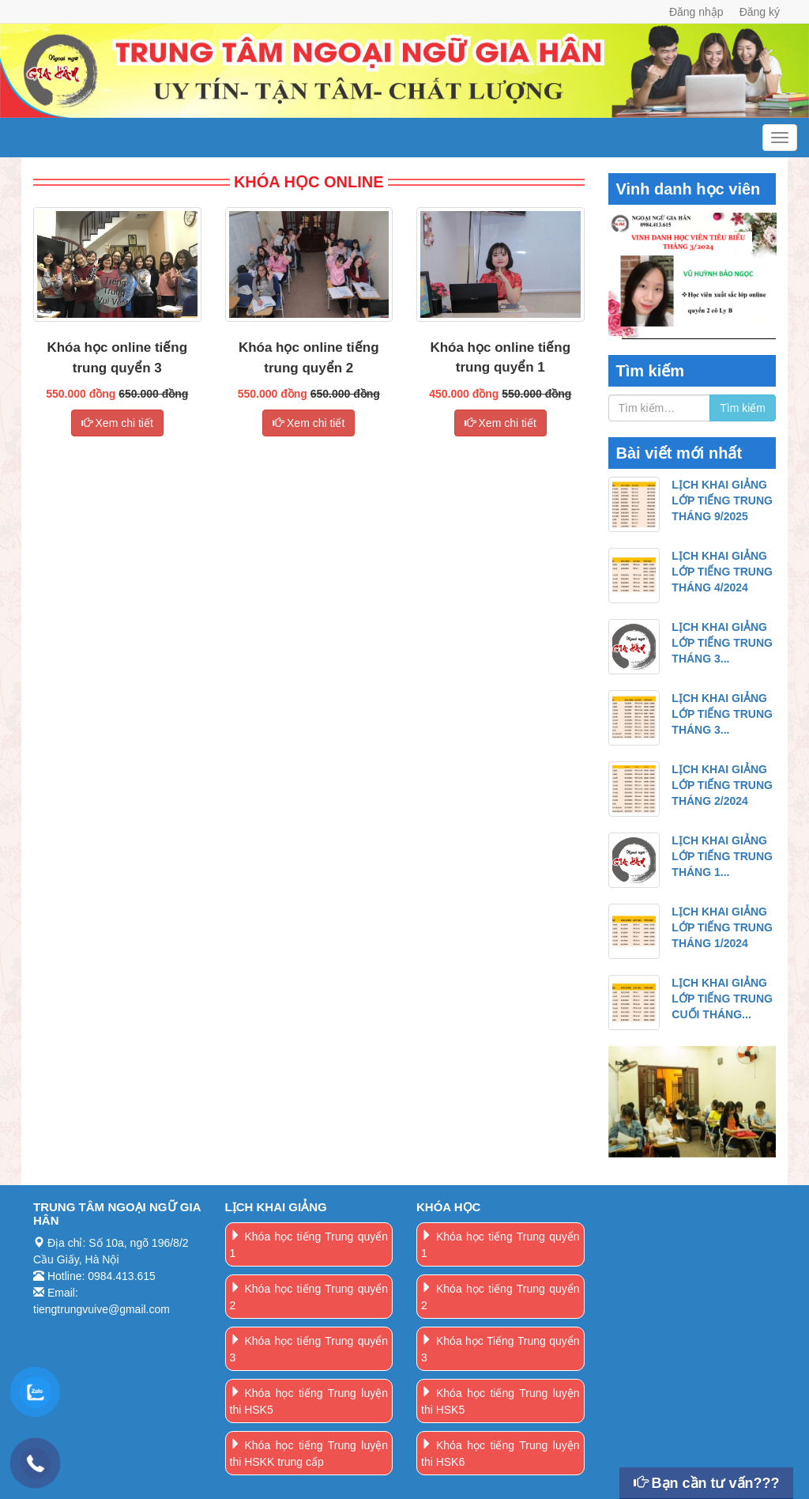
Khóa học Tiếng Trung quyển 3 (500, 1349)
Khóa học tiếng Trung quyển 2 (309, 1297)
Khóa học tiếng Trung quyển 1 (309, 1244)
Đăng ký (759, 12)
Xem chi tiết (117, 423)
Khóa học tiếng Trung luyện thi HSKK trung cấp (309, 1453)
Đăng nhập (696, 12)
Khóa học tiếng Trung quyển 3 (309, 1349)
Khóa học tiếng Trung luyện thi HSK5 (309, 1401)
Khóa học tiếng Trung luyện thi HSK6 (500, 1453)
